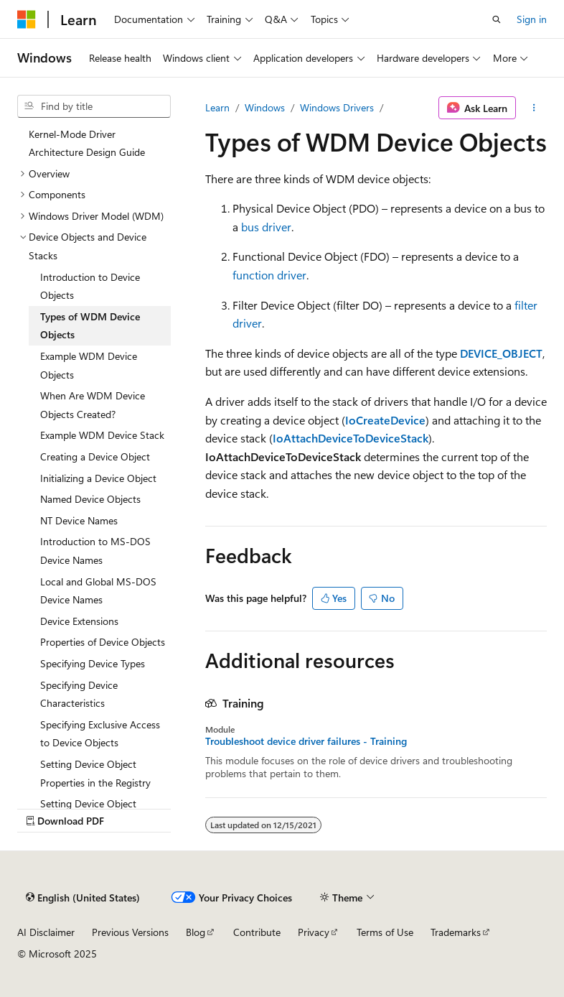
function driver (269, 274)
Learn (217, 107)
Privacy (313, 932)
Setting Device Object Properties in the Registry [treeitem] (95, 773)
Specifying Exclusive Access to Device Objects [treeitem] (100, 734)
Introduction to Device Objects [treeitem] (90, 286)
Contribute (257, 932)
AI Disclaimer (46, 932)
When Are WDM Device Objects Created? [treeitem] (92, 405)
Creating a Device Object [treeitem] (95, 456)
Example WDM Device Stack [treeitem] (102, 435)
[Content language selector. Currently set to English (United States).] (83, 897)
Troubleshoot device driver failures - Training (306, 741)
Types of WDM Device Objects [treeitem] (90, 326)
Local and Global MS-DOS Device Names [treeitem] (98, 591)
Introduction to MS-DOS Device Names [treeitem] (95, 550)
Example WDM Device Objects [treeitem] (88, 365)
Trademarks (456, 932)
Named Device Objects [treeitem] (90, 499)
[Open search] (496, 19)
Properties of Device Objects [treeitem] (102, 642)
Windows (265, 107)
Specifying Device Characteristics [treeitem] (79, 694)
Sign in (532, 19)
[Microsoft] (26, 19)
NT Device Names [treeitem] (79, 520)
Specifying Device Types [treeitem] (92, 663)
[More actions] (534, 107)
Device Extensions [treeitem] (79, 621)
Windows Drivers (337, 107)
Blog (195, 932)
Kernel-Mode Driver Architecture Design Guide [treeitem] (87, 143)
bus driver (266, 226)
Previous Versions (130, 932)
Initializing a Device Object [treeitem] (98, 478)
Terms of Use (385, 932)
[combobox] (94, 106)
